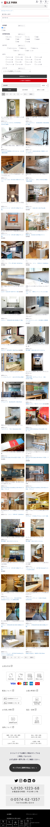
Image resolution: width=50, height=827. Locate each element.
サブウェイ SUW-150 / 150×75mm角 (35, 208)
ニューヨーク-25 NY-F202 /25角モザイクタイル (12, 180)
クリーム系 (39, 57)
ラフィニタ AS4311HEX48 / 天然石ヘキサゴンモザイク (37, 152)
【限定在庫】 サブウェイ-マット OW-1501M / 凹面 (36, 377)
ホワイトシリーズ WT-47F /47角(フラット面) (12, 208)
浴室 (8, 39)
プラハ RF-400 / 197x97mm (15, 263)
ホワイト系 (10, 57)
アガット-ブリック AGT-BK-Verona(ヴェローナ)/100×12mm (37, 568)
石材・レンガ (29, 50)
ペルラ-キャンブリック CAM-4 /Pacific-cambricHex (36, 598)
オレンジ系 (29, 62)
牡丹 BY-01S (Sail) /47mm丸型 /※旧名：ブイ (12, 457)
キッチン (9, 37)
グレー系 (28, 57)
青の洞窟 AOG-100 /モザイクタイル (35, 350)
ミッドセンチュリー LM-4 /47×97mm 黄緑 (12, 377)
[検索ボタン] (45, 6)
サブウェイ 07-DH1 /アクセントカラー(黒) (37, 516)
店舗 (4, 30)
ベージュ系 (10, 59)
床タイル (17, 50)
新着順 (9, 89)
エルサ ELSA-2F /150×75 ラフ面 (9, 291)
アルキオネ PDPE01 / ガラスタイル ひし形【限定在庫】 (12, 152)
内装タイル (23, 48)
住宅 (4, 28)
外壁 (18, 41)
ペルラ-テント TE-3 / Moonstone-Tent (11, 429)
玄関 (18, 39)
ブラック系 (20, 57)
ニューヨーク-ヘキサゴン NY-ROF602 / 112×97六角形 (11, 123)
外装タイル (35, 48)
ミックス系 (39, 64)
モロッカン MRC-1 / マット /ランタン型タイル (37, 292)
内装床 (37, 39)
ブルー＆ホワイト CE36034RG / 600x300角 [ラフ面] (37, 123)
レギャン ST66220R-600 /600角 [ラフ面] (12, 320)
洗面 (37, 37)
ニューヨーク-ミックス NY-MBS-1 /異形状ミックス (37, 321)
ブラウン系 (20, 59)
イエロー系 (10, 62)
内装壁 (28, 39)
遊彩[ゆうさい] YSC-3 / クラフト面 (35, 404)
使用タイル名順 (40, 89)
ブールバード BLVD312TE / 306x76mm (11, 402)
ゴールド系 (20, 64)
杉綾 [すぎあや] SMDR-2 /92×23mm (35, 653)
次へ (25, 94)
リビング (19, 37)
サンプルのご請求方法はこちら (25, 768)
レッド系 (38, 62)
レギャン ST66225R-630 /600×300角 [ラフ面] (12, 625)
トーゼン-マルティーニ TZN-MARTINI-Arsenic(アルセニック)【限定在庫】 (11, 598)
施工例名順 (25, 89)
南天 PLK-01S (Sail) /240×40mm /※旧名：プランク (37, 458)
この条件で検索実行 (25, 80)
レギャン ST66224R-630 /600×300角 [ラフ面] (37, 625)
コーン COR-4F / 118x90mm (16, 514)
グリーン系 (29, 59)
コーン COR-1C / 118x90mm (40, 263)
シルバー (28, 64)
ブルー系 (38, 59)
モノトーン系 (10, 64)
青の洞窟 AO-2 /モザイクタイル (9, 541)
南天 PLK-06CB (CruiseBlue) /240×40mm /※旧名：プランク (12, 488)
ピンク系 (19, 62)
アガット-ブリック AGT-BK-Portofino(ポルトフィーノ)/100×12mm (12, 654)
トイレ (28, 37)
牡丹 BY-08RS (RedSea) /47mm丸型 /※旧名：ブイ (36, 429)
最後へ (31, 94)
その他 (28, 41)
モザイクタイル (13, 48)
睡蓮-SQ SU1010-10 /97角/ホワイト (35, 234)
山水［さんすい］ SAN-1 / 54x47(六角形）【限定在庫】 (37, 180)
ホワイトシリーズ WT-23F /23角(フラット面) (12, 235)
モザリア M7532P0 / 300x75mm (9, 350)
